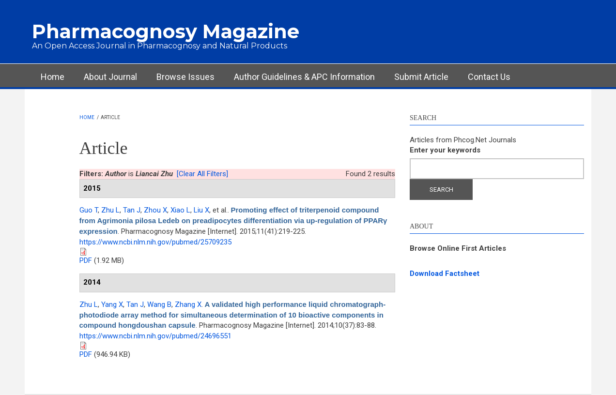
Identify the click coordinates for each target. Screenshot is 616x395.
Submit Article (421, 77)
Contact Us (489, 77)
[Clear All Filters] (202, 173)
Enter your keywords (445, 150)
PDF (85, 260)
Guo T (88, 210)
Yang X (112, 304)
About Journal (110, 77)
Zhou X (155, 210)
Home (52, 77)
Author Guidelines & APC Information (304, 77)
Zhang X (188, 304)
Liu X (201, 210)
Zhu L (110, 210)
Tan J (131, 210)
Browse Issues (185, 77)
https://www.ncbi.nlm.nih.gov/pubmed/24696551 (155, 336)
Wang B (159, 304)
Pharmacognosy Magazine (165, 31)
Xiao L (180, 210)
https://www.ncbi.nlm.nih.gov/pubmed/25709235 (155, 242)
